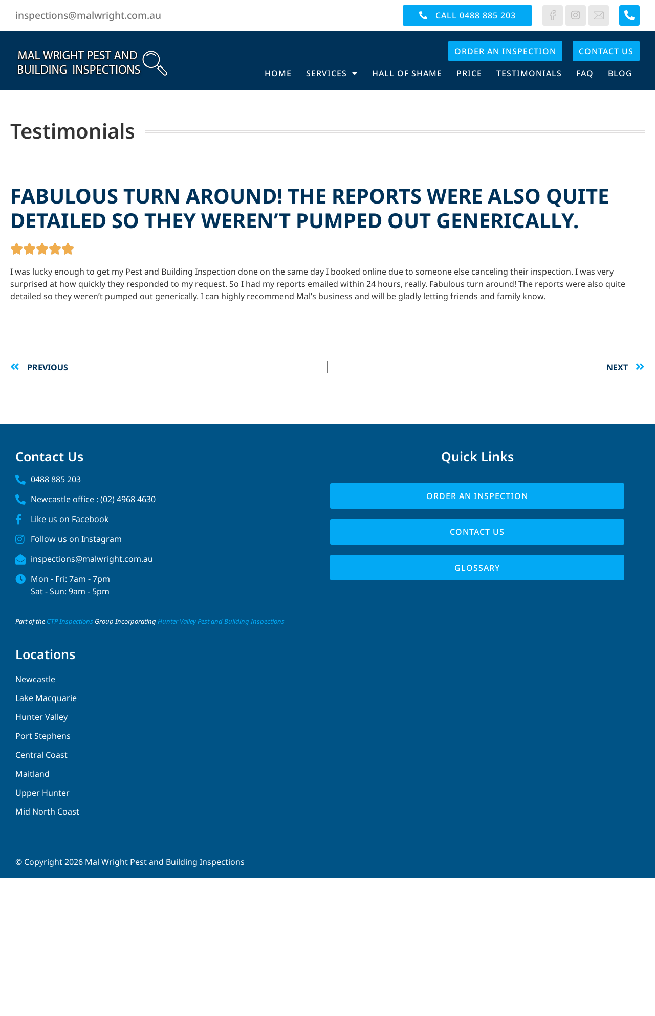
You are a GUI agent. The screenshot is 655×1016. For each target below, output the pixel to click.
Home (278, 73)
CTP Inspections (70, 621)
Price (469, 73)
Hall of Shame (407, 73)
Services (332, 73)
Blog (620, 73)
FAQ (585, 73)
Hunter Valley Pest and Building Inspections (221, 621)
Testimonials (529, 73)
